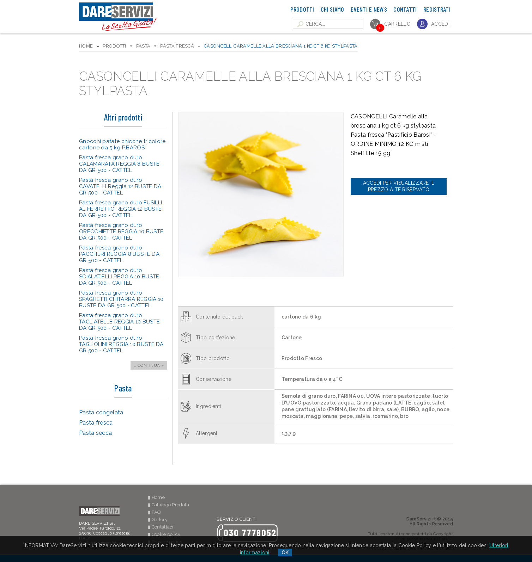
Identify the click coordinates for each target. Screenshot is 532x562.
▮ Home (156, 497)
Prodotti (302, 9)
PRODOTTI (114, 46)
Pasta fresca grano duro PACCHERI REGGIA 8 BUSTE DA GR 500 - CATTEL (119, 254)
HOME (86, 46)
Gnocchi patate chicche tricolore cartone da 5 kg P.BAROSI (122, 144)
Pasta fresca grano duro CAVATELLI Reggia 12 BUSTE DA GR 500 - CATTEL (120, 186)
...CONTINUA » (149, 365)
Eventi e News (369, 9)
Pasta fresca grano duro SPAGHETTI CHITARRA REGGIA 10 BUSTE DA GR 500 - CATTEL (121, 299)
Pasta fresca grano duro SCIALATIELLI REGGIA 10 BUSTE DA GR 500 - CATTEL (119, 276)
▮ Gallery (158, 519)
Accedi (440, 24)
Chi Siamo (332, 9)
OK (285, 552)
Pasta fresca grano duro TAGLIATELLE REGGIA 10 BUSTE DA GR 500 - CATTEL (119, 321)
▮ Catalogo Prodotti (168, 504)
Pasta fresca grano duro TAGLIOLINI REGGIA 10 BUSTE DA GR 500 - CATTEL (121, 344)
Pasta (143, 46)
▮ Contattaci (161, 527)
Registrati (437, 9)
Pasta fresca (177, 46)
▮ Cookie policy (164, 534)
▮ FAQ (154, 512)
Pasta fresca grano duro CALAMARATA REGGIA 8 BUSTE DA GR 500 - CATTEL (119, 163)
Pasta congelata (101, 412)
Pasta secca (95, 433)
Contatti (405, 9)
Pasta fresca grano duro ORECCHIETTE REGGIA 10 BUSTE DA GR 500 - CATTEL (121, 231)
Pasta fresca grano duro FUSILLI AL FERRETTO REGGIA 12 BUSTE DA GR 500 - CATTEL (120, 208)
